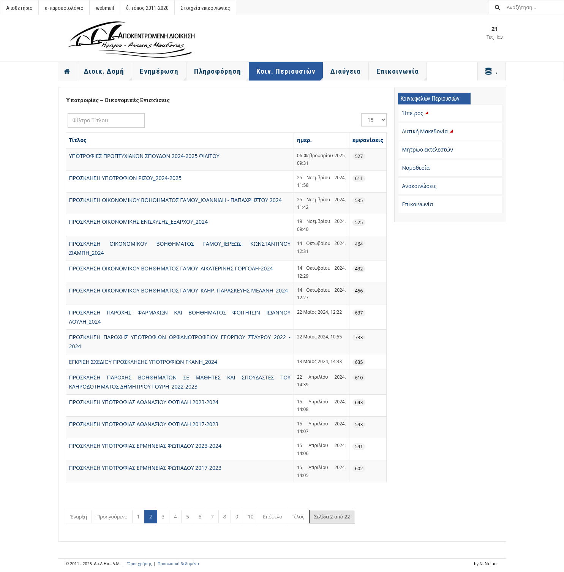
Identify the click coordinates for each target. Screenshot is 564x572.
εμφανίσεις (367, 140)
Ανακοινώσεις (419, 186)
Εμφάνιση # (361, 113)
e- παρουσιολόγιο (64, 8)
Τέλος (298, 516)
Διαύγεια (345, 71)
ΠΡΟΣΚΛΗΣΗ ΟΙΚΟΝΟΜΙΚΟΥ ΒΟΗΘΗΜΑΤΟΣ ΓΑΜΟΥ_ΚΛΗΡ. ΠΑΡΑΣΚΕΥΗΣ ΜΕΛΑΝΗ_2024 (178, 290)
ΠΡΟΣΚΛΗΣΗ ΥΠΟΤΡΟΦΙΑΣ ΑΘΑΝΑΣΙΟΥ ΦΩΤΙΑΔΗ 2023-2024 (143, 402)
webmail (105, 8)
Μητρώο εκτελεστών (427, 149)
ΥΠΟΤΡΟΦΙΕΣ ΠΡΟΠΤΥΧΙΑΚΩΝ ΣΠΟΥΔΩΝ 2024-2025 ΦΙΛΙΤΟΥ (144, 156)
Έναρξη (79, 516)
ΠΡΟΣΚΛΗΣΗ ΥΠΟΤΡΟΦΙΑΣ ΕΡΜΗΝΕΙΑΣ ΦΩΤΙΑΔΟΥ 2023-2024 (145, 445)
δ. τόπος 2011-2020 (147, 8)
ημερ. (304, 140)
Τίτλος (78, 140)
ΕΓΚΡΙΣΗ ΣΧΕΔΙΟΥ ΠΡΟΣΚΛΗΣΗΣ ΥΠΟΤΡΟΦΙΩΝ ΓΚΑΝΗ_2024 (143, 361)
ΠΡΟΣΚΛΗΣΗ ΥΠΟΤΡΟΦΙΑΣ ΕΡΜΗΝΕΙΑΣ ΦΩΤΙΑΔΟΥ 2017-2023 (145, 467)
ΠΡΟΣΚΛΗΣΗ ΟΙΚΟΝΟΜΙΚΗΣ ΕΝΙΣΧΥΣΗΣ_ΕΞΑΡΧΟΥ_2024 (138, 221)
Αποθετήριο (19, 8)
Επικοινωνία (417, 204)
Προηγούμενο (112, 516)
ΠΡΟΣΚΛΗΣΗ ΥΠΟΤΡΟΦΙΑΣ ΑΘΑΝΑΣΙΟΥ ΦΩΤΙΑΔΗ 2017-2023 (143, 424)
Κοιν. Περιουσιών (289, 74)
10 (250, 516)
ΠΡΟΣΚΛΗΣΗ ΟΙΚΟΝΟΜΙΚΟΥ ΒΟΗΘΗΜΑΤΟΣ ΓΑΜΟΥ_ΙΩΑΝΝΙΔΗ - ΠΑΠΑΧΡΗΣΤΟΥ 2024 (175, 200)
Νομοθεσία (416, 167)
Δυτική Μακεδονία (428, 131)
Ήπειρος (416, 113)
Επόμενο (272, 516)
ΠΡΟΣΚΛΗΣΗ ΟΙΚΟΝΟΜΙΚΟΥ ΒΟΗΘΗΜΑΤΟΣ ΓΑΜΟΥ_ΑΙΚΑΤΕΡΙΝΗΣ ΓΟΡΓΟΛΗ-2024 (171, 268)
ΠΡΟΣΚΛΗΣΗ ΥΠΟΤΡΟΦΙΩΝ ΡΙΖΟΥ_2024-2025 (125, 178)
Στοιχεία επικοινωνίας (205, 8)
